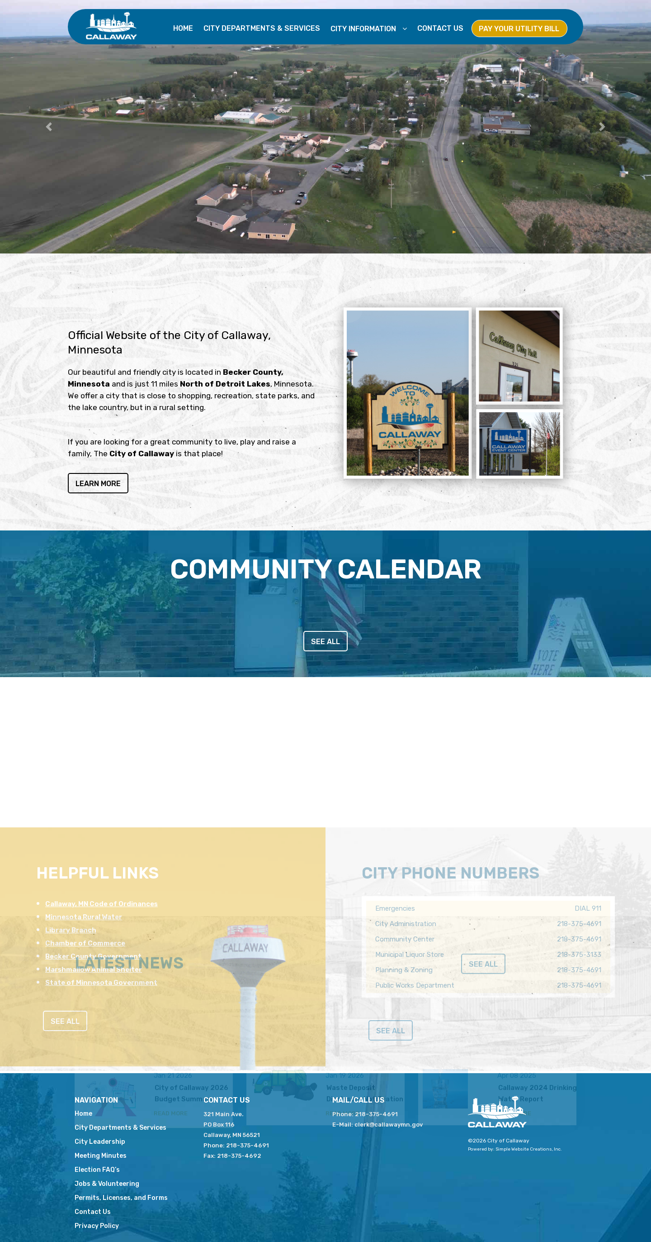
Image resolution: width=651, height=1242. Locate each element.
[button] (49, 126)
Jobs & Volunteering (107, 1184)
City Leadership (100, 1142)
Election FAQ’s (97, 1170)
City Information (364, 28)
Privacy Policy (97, 1226)
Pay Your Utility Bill (519, 28)
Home (183, 28)
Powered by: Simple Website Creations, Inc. (515, 1149)
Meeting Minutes (101, 1156)
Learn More (98, 486)
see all (325, 641)
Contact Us (440, 28)
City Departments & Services (261, 28)
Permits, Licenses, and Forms (121, 1198)
